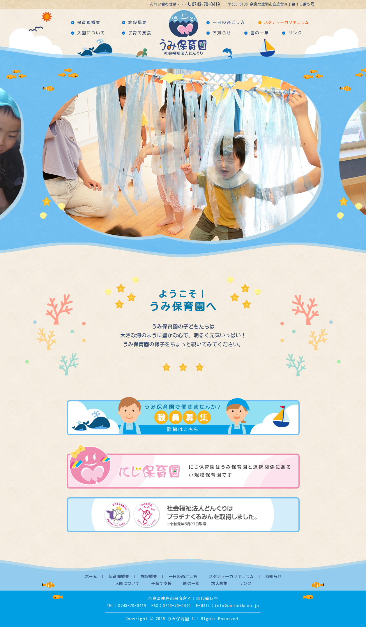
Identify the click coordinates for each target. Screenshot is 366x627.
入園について (91, 33)
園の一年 (259, 33)
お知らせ (222, 33)
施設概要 (137, 22)
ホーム (91, 577)
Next (323, 156)
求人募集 (219, 584)
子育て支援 (140, 33)
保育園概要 (89, 22)
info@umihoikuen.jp (237, 606)
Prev (43, 156)
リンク (295, 33)
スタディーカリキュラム (286, 22)
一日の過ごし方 (229, 22)
